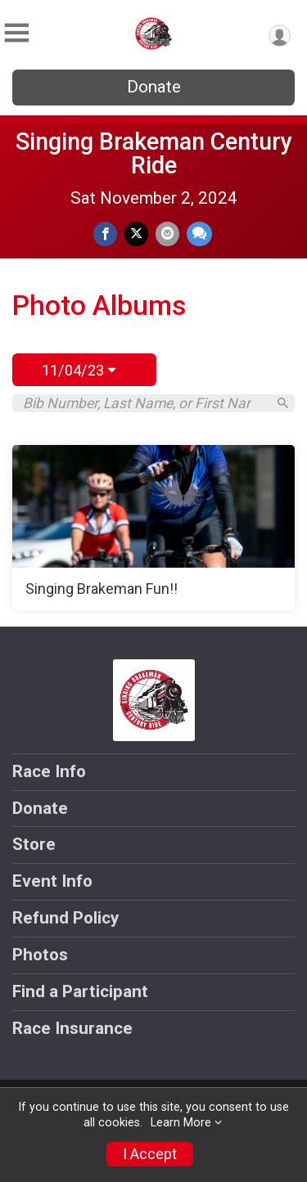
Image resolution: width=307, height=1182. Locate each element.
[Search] (283, 403)
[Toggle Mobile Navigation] (16, 33)
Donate (154, 87)
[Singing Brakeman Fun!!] (153, 527)
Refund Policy (65, 918)
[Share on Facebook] (105, 233)
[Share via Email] (167, 233)
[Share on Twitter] (136, 233)
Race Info (49, 771)
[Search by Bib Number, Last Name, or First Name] (144, 403)
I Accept (150, 1154)
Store (34, 844)
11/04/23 (78, 370)
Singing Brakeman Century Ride (154, 153)
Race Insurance (72, 1028)
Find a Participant (80, 991)
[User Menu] (280, 36)
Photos (40, 954)
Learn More (181, 1123)
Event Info (52, 881)
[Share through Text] (199, 233)
